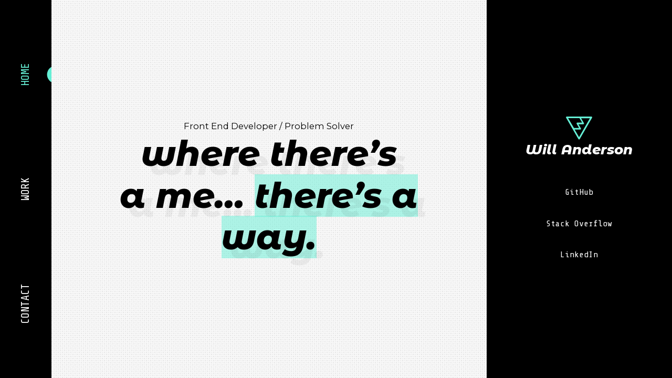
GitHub (579, 192)
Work (25, 189)
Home (25, 74)
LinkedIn (579, 254)
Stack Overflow (579, 223)
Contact (25, 303)
